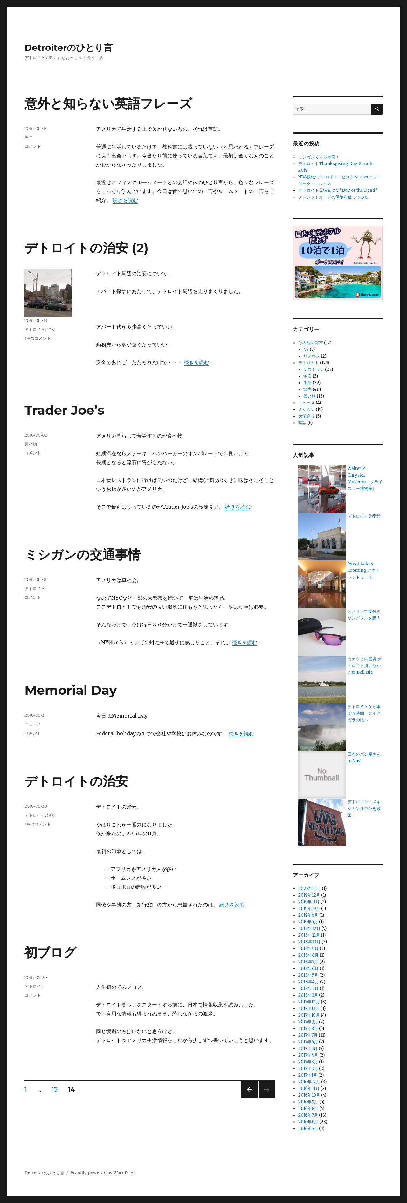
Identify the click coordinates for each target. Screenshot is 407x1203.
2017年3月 (308, 1062)
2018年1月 (308, 995)
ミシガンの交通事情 (82, 554)
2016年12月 (309, 1082)
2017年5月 (308, 1048)
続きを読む (125, 200)
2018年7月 (308, 962)
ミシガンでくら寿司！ (319, 157)
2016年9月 (308, 1102)
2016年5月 (308, 1128)
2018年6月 (308, 968)
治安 (51, 329)
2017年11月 (308, 1008)
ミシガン (306, 409)
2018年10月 (309, 942)
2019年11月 (309, 902)
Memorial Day (70, 690)
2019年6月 (308, 915)
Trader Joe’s (64, 410)
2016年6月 (308, 1122)
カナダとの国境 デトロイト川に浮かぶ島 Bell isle (365, 665)
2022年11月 (309, 888)
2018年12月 (309, 928)
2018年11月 (309, 935)
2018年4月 (308, 982)
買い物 (30, 443)
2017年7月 (308, 1035)
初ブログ (50, 952)
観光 (307, 389)
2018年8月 (308, 955)
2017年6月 (308, 1042)
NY (306, 349)
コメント (32, 146)
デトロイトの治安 (76, 781)
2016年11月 (309, 1088)
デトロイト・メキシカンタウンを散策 (364, 808)
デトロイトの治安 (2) (86, 248)
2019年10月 (309, 908)
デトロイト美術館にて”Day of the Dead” (337, 190)
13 (55, 1090)
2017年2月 (308, 1068)
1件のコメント (37, 338)
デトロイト (34, 329)
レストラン (313, 369)
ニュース (32, 723)
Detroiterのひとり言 (68, 47)
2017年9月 (308, 1022)
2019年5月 (308, 922)
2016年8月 (308, 1108)
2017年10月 (309, 1015)
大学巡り (306, 416)
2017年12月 (309, 1002)
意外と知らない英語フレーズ (108, 103)
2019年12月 (309, 895)
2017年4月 (308, 1055)
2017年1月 (307, 1075)
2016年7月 (308, 1115)
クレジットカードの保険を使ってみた (333, 197)
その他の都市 (310, 342)
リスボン (311, 356)
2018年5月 (308, 975)
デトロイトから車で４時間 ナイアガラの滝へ (364, 713)
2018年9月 (308, 948)
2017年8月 (308, 1028)
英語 (28, 137)
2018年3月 (308, 988)
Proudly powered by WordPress (103, 1173)
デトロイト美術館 (364, 516)
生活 (307, 382)
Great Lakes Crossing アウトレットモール (364, 570)
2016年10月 (309, 1095)
